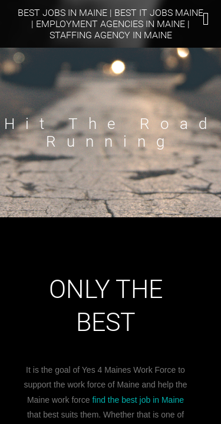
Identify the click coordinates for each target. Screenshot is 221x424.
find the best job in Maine (138, 400)
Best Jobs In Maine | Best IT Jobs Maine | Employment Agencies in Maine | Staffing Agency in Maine (110, 24)
